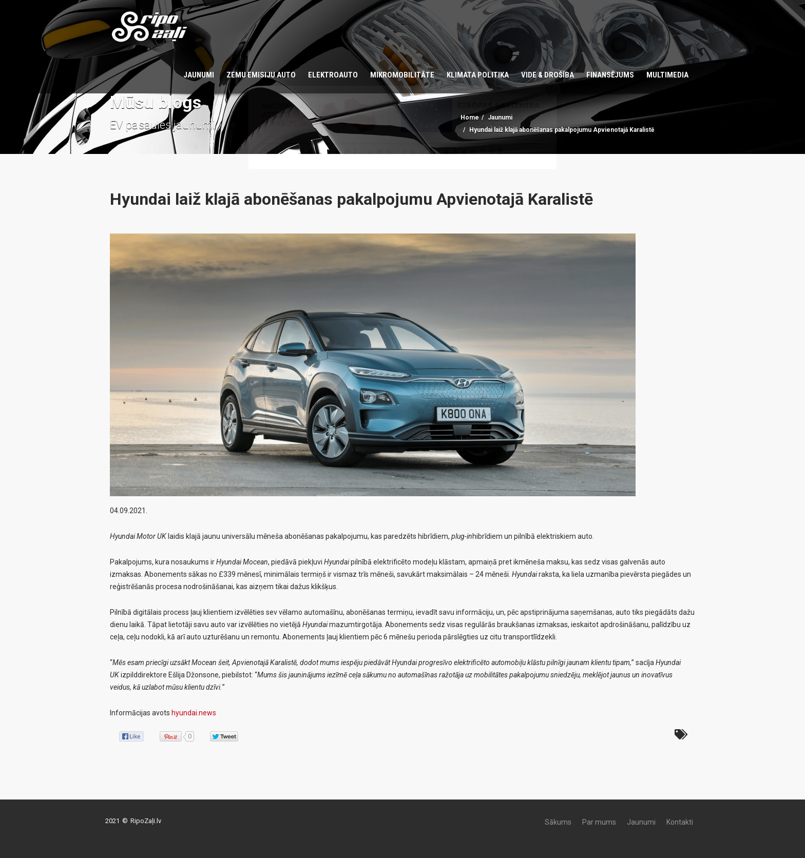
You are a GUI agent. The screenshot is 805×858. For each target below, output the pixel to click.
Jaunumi (198, 75)
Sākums (558, 822)
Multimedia (667, 75)
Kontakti (679, 822)
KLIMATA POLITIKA (478, 75)
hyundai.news (193, 713)
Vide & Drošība (547, 75)
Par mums (599, 822)
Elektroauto (333, 75)
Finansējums (610, 75)
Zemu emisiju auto (261, 75)
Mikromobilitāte (402, 75)
